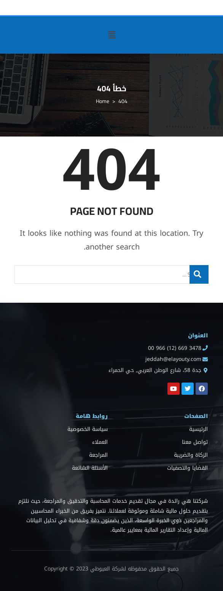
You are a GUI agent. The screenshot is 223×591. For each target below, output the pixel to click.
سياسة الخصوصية (87, 429)
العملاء (100, 442)
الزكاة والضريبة (191, 455)
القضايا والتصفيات (187, 468)
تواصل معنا (195, 442)
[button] (111, 35)
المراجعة (98, 455)
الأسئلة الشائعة (90, 468)
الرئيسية (198, 429)
